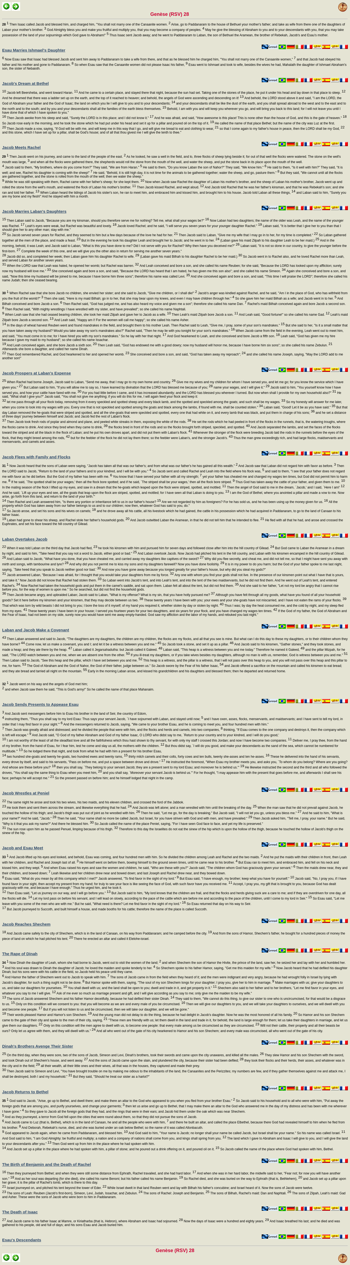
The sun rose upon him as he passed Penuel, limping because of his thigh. (62, 829)
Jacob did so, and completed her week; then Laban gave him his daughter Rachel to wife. (72, 256)
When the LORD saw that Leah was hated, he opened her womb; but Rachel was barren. (72, 266)
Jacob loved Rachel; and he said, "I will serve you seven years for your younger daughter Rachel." (189, 226)
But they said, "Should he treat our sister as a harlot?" (111, 1077)
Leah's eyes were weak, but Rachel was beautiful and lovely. (70, 226)
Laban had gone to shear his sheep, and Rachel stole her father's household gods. (67, 520)
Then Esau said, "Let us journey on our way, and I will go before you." (58, 893)
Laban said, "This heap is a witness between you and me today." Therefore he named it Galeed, (233, 650)
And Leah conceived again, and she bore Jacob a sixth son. (51, 345)
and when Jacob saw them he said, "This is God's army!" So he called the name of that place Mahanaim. (79, 689)
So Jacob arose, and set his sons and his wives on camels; (51, 511)
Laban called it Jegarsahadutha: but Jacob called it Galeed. (117, 650)
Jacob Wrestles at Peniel (25, 793)
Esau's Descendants (21, 1240)
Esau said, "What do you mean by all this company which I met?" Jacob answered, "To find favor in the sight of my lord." (91, 879)
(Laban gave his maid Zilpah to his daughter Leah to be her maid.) (269, 240)
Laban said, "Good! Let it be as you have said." (299, 407)
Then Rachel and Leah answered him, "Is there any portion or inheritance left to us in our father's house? (83, 502)
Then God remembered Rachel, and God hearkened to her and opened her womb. (67, 354)
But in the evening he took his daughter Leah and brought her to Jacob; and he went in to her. (150, 240)
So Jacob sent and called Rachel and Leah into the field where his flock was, (207, 471)
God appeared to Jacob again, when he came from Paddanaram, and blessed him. (66, 1133)
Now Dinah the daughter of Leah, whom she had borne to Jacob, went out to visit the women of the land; (81, 963)
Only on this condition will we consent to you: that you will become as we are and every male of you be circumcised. (100, 1004)
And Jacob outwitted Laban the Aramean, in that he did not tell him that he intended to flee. (196, 520)
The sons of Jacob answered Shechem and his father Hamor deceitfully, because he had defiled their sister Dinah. (90, 999)
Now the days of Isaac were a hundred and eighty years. (226, 1221)
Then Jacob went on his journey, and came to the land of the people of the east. (64, 157)
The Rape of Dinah (20, 953)
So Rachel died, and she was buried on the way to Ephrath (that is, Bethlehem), (242, 1179)
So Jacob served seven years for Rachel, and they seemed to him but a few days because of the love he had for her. (92, 235)
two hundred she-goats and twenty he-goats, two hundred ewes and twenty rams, (66, 757)
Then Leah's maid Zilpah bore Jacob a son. (204, 315)
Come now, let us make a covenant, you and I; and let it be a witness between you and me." (93, 644)
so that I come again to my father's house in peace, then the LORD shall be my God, (282, 129)
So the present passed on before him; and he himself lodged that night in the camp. (114, 778)
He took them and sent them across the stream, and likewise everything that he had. (69, 808)
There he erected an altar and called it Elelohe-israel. (111, 939)
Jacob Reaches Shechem (26, 924)
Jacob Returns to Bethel (25, 1092)
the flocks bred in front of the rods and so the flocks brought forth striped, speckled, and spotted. (179, 427)
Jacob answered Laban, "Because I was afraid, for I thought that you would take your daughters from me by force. (90, 575)
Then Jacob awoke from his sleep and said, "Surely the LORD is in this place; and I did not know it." (80, 118)
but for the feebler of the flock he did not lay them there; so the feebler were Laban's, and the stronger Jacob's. (151, 438)
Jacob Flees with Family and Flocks (36, 457)
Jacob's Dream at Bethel (25, 83)
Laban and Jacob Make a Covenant (35, 630)
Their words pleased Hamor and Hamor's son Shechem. (49, 1015)
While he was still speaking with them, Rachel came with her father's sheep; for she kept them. (74, 182)
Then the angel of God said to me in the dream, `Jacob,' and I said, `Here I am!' (285, 487)
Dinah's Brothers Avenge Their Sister (37, 1046)
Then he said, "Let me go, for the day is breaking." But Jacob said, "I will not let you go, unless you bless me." (221, 813)
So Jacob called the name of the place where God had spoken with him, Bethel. (276, 1149)
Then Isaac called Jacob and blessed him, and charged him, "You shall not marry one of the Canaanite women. (86, 24)
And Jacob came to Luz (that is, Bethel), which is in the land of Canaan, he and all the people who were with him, (86, 1122)
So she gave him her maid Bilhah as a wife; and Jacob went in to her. (285, 298)
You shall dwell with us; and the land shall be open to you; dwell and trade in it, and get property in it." (142, 988)
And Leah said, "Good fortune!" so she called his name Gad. (284, 315)
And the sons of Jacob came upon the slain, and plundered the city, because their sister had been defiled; (165, 1060)
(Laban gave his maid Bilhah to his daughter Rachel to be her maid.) (190, 256)
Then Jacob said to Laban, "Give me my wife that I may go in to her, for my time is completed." (248, 235)
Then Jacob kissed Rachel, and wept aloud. (170, 187)
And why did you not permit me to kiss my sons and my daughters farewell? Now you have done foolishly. (146, 564)
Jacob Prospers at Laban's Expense (36, 373)
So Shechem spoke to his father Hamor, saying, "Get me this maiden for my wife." (215, 968)
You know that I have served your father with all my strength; (157, 477)
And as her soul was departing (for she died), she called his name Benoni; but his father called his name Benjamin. (98, 1179)
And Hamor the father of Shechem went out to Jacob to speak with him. (56, 977)
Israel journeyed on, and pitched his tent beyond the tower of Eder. (56, 1188)
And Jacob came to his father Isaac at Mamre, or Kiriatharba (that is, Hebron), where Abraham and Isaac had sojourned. (94, 1221)
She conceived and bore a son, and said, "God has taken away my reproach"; (187, 354)
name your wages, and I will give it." (241, 387)
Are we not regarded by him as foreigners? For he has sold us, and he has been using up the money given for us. (244, 502)
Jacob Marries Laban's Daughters (34, 211)
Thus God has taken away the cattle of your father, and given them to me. (290, 482)
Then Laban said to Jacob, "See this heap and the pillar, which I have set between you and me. (72, 660)
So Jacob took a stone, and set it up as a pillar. (197, 644)
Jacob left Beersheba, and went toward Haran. (42, 93)
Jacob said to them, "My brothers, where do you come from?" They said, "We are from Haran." (73, 167)
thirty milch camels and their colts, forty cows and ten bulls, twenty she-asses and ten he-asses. (198, 757)
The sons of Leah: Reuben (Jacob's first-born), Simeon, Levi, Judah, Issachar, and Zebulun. (74, 1193)
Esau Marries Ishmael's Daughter (33, 50)
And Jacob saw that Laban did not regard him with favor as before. (287, 466)
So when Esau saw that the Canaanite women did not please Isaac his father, (131, 65)
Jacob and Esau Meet (22, 848)
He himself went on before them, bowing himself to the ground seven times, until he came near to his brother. (158, 862)
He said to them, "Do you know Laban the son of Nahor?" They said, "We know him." (204, 167)
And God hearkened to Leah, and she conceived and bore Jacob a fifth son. (223, 336)
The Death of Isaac (20, 1212)
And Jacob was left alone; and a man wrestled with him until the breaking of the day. (194, 808)
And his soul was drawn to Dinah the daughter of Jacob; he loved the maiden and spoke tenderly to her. (79, 968)
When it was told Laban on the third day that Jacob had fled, (51, 548)
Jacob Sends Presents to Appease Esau (40, 704)
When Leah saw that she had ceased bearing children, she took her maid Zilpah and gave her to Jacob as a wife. (87, 315)
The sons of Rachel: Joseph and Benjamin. (176, 1193)
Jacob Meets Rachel (21, 147)
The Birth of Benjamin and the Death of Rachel (46, 1164)
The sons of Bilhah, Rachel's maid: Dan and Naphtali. (250, 1193)
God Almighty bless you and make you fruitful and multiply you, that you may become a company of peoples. (125, 30)
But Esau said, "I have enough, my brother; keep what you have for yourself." (236, 879)
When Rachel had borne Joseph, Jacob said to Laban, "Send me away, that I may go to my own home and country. (91, 382)
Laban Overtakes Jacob (24, 539)
